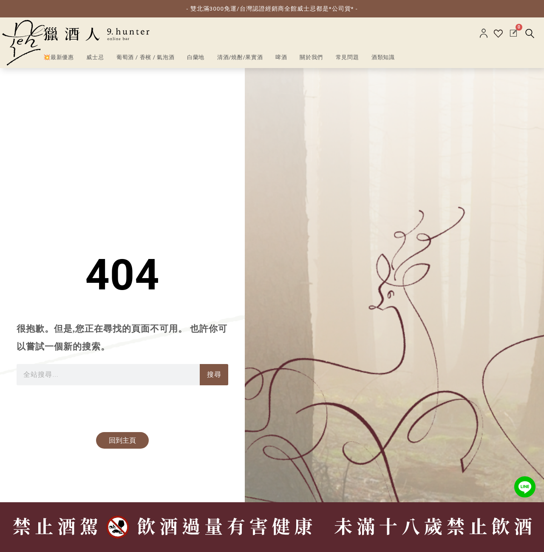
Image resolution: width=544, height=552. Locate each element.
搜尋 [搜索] (214, 374)
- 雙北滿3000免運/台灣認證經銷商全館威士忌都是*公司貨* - (272, 8)
